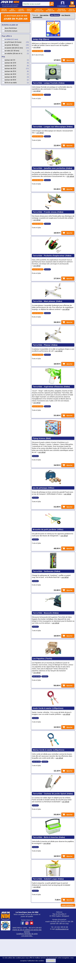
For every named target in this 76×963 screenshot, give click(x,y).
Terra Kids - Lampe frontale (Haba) (49, 84)
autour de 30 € (10, 74)
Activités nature (11, 31)
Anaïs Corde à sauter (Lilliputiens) (48, 728)
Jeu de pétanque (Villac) (43, 501)
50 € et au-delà (11, 83)
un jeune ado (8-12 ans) (14, 48)
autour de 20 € (10, 68)
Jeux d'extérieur (11, 28)
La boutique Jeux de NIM (15, 16)
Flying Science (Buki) (42, 451)
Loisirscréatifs (21, 10)
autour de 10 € (10, 63)
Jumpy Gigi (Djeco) (41, 39)
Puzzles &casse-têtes (61, 10)
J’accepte (50, 961)
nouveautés (37, 17)
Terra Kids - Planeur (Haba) (45, 355)
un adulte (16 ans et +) (13, 53)
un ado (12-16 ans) (12, 51)
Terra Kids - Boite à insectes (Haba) (49, 860)
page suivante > (68, 929)
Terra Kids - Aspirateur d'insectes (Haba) (51, 398)
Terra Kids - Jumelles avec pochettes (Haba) (52, 171)
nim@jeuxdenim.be (62, 953)
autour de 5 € (10, 60)
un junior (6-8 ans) (12, 45)
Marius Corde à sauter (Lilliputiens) (48, 770)
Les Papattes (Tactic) (42, 677)
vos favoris (65, 15)
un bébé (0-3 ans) (11, 39)
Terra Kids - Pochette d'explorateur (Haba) (52, 262)
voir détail (36, 48)
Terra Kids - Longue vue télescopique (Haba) (53, 129)
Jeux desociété (4, 10)
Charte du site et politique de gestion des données (27, 955)
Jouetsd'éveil (29, 10)
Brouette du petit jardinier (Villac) (48, 546)
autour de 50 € (10, 80)
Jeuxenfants (12, 10)
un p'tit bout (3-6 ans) (13, 42)
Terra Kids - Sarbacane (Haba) (46, 588)
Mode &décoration (50, 10)
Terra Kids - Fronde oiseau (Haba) (48, 218)
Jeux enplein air (72, 10)
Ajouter (69, 61)
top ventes (44, 15)
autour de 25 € (10, 71)
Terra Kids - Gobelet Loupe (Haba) (48, 902)
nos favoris (55, 15)
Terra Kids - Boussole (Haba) (46, 631)
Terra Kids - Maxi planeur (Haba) (47, 309)
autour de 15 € (10, 66)
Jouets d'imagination (38, 10)
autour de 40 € (10, 77)
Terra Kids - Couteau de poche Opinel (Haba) (53, 815)
